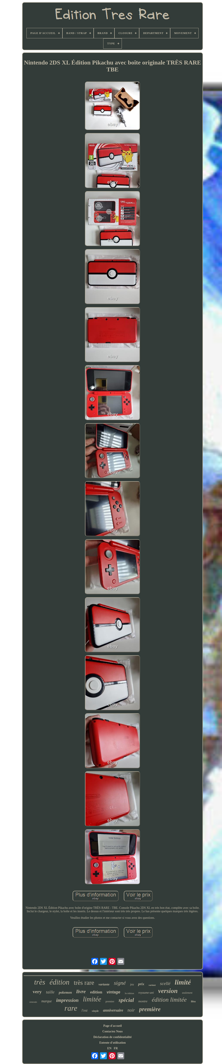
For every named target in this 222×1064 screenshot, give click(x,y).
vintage (113, 992)
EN (109, 1048)
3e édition (129, 993)
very (37, 991)
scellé (165, 983)
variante (103, 984)
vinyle (95, 1010)
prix (141, 984)
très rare (84, 982)
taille (50, 992)
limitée (92, 999)
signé (120, 983)
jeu (132, 984)
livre (81, 991)
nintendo (33, 1002)
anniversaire (113, 1010)
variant (152, 985)
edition (96, 992)
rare (70, 1008)
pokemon (65, 992)
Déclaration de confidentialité (112, 1037)
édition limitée (169, 999)
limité (183, 982)
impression (67, 1000)
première (150, 1009)
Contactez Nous (112, 1031)
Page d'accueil (112, 1025)
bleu (193, 1001)
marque (46, 1001)
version (168, 990)
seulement (187, 992)
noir (131, 1010)
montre (142, 1001)
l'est (84, 1010)
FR (116, 1048)
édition (60, 982)
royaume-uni (146, 992)
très (39, 982)
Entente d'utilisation (112, 1042)
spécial (126, 1000)
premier (110, 1001)
